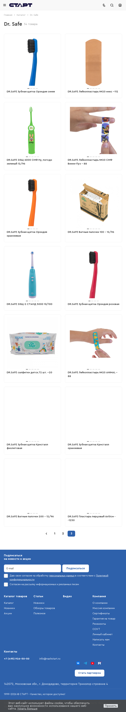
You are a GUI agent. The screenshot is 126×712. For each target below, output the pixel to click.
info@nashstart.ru (49, 658)
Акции (8, 613)
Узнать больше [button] (27, 708)
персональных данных (61, 576)
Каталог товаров (15, 596)
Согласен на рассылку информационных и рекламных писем (41, 584)
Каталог (9, 603)
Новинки (9, 608)
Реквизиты (99, 624)
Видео (67, 596)
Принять (111, 705)
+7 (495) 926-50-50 (16, 658)
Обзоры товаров (44, 608)
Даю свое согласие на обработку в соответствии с (56, 577)
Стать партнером (89, 673)
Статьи (38, 596)
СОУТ (96, 629)
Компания (99, 596)
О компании (100, 603)
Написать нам (101, 639)
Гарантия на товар (104, 618)
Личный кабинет (103, 634)
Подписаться (75, 568)
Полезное (39, 613)
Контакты (98, 644)
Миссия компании (104, 608)
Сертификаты (101, 613)
